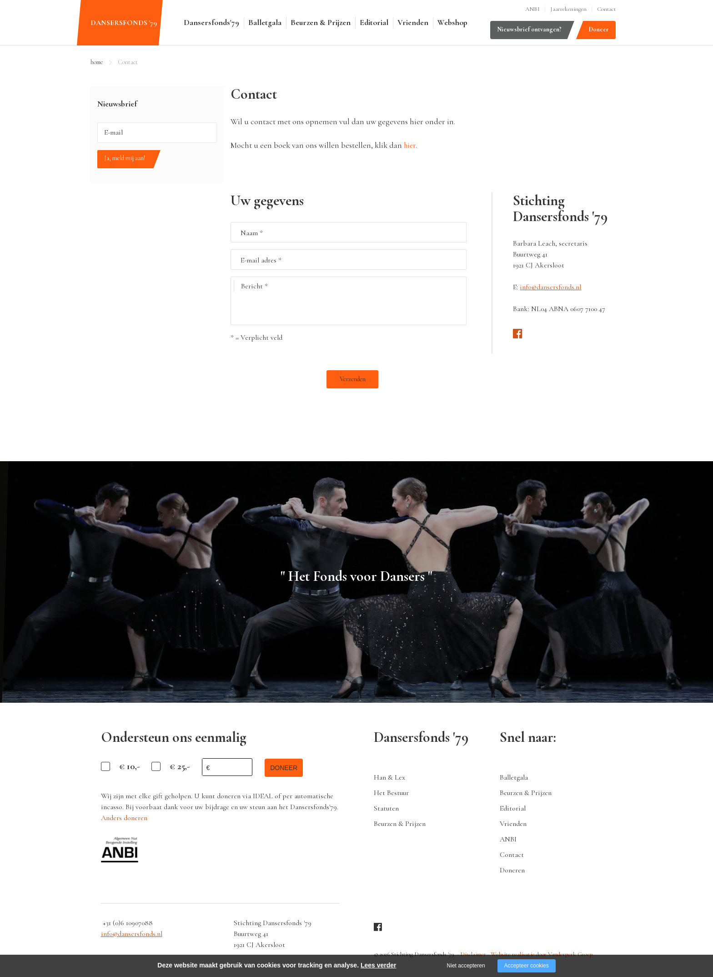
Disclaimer (473, 952)
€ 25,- (180, 766)
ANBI (532, 9)
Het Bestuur (391, 792)
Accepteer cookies (526, 965)
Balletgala (264, 22)
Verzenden (252, 379)
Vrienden (412, 22)
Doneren (512, 869)
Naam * (252, 232)
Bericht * (251, 286)
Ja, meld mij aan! (125, 158)
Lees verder (379, 965)
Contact (606, 9)
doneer (287, 767)
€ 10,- (129, 766)
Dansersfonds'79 (211, 22)
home (96, 62)
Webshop (452, 22)
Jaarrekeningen (568, 9)
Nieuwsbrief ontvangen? (529, 29)
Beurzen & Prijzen (321, 22)
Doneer (599, 29)
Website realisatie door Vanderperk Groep (539, 952)
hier (410, 145)
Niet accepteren (466, 965)
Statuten (386, 807)
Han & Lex (389, 776)
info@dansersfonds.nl (550, 287)
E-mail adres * (261, 260)
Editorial (374, 22)
